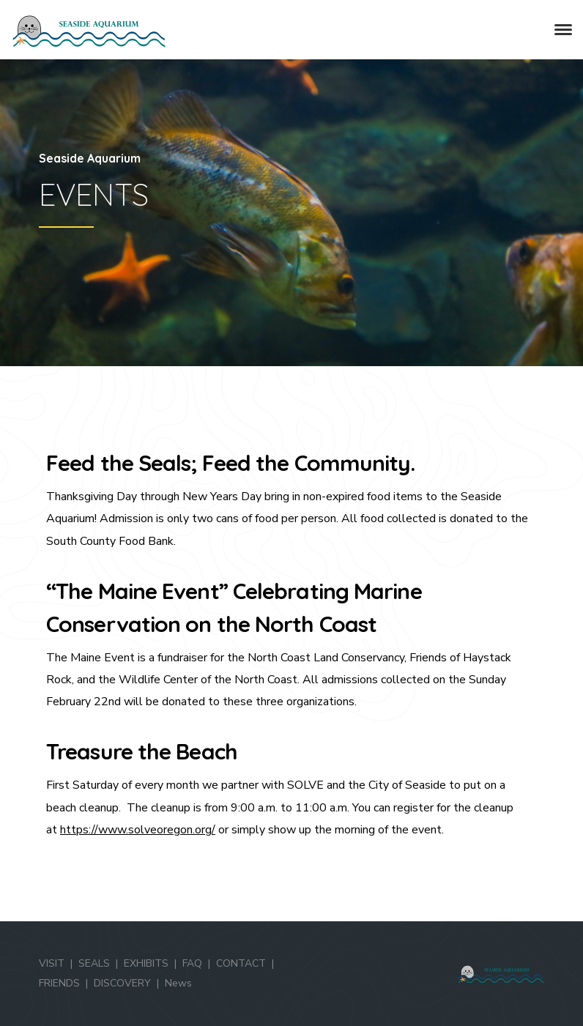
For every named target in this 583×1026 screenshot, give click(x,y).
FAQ (192, 963)
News (178, 983)
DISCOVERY (122, 983)
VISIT (51, 963)
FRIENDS (59, 983)
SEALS (94, 963)
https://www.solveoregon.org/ (137, 830)
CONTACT (241, 963)
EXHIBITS (146, 963)
